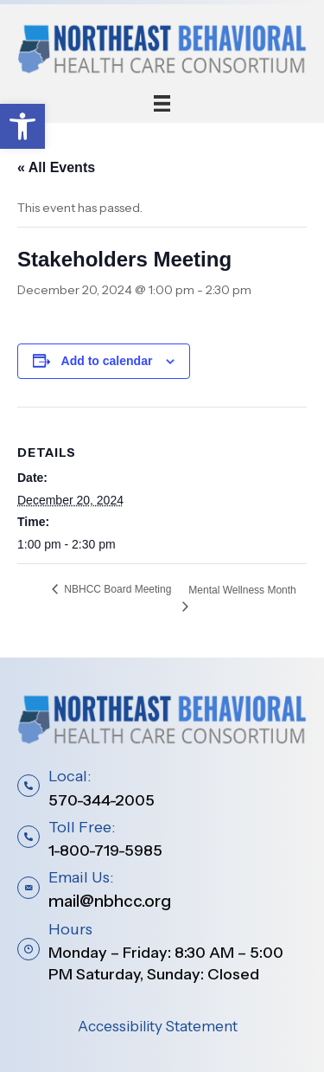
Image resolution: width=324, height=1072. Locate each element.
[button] (22, 126)
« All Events (56, 167)
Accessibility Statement (158, 1026)
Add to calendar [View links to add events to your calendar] (107, 361)
